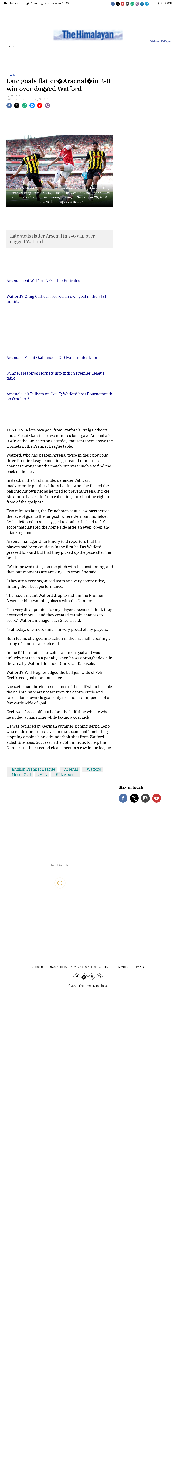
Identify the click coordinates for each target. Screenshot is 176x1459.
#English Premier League (32, 769)
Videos (155, 41)
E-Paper (166, 41)
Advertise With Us (83, 967)
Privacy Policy (57, 967)
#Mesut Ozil (20, 774)
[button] (14, 46)
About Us (38, 967)
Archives (105, 967)
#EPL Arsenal (65, 774)
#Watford (92, 769)
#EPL (42, 774)
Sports (11, 75)
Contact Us (122, 967)
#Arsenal (69, 769)
